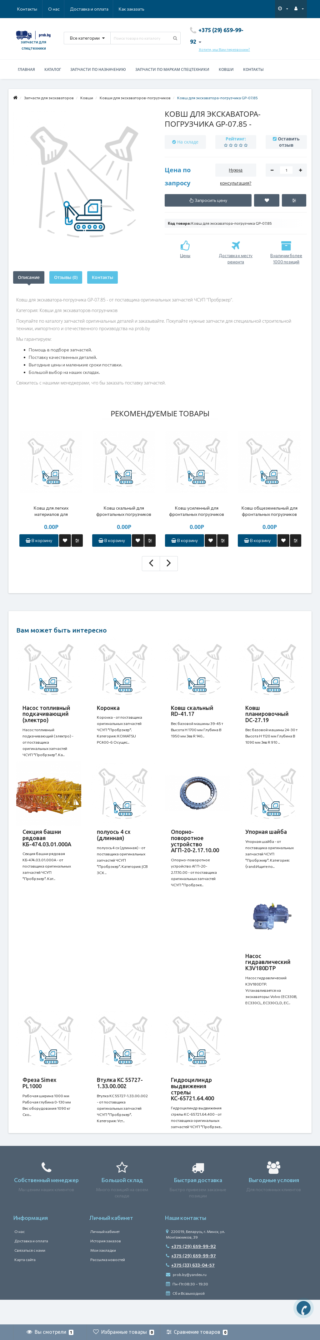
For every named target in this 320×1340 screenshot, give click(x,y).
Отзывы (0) (66, 277)
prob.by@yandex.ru (186, 1299)
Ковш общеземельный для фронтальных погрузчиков (270, 511)
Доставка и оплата (59, 9)
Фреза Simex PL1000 (39, 1101)
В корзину (39, 540)
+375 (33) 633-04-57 (190, 1290)
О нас (23, 9)
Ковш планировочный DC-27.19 (267, 714)
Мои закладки (103, 1275)
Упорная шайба (266, 838)
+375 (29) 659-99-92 (191, 1271)
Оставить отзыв (289, 142)
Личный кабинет (105, 1256)
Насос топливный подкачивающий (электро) (46, 714)
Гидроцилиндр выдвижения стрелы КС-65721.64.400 (192, 1107)
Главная (26, 69)
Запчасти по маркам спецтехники (172, 69)
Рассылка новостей (107, 1284)
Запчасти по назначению (98, 69)
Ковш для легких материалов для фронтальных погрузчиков (50, 511)
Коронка (108, 708)
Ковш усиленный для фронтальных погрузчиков (196, 511)
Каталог (52, 69)
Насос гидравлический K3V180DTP (268, 974)
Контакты (136, 9)
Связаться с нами (29, 1275)
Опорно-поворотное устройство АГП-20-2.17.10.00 (195, 847)
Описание (29, 277)
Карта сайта (25, 1284)
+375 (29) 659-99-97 (191, 1280)
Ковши (226, 69)
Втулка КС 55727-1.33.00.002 (120, 1101)
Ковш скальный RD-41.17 (192, 711)
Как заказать (102, 9)
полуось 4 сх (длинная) (114, 841)
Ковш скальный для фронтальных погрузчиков (123, 511)
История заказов (105, 1266)
